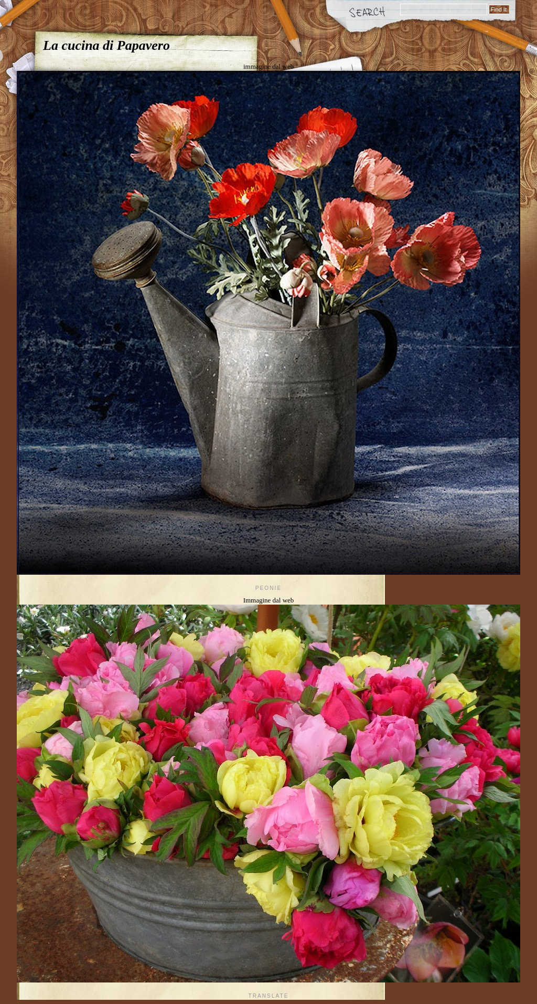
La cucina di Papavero (106, 45)
